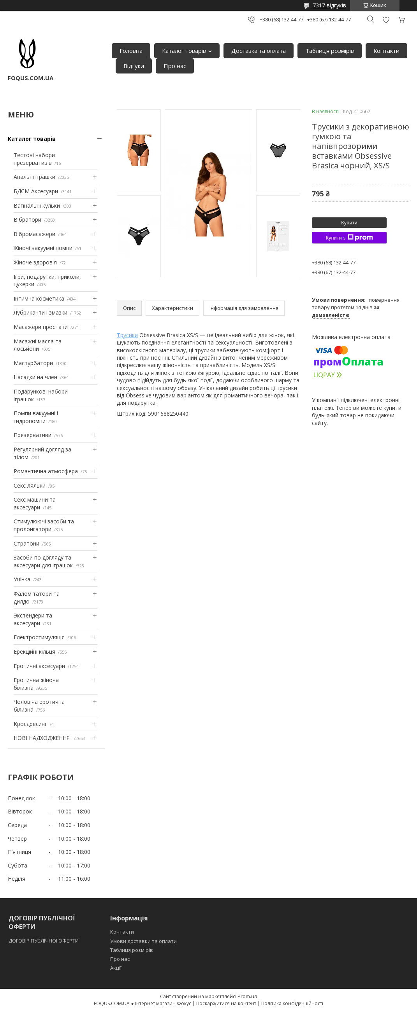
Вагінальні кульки (37, 205)
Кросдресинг (30, 724)
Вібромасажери (34, 234)
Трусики (127, 335)
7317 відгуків (329, 5)
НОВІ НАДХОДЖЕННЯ (42, 738)
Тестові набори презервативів (34, 158)
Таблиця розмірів (329, 50)
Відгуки (133, 66)
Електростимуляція (39, 637)
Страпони (26, 543)
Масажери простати (41, 327)
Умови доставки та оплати (143, 941)
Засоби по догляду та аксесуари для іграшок (43, 561)
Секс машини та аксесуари (35, 503)
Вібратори (27, 219)
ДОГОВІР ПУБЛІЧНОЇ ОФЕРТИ (44, 940)
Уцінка (22, 579)
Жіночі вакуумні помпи (43, 248)
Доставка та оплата (258, 50)
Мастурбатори (33, 363)
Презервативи (32, 435)
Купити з (349, 237)
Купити (349, 223)
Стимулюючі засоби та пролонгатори (44, 525)
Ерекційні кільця (34, 651)
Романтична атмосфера (46, 471)
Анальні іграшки (34, 176)
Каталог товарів (184, 50)
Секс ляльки (30, 485)
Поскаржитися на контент (226, 1003)
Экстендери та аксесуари (33, 619)
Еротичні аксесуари (39, 666)
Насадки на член (35, 377)
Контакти (386, 50)
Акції (115, 967)
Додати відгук (386, 19)
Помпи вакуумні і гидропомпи (36, 417)
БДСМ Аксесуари (36, 191)
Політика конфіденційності (292, 1003)
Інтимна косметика (39, 298)
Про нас (175, 66)
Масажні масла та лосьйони (38, 345)
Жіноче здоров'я (35, 262)
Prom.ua (247, 996)
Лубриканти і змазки (40, 312)
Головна (131, 50)
